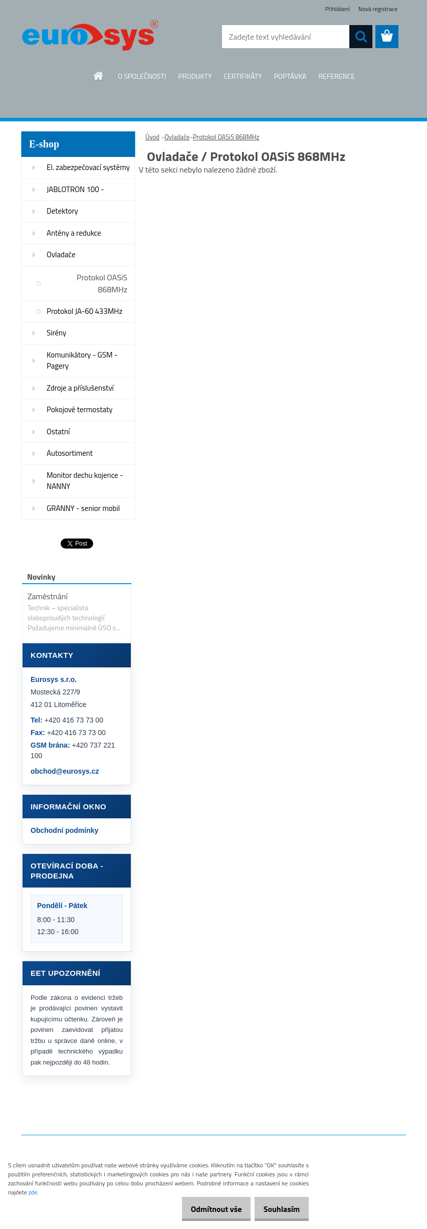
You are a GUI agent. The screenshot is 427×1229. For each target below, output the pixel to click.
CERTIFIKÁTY (243, 76)
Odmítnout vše (205, 1209)
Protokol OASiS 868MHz (102, 283)
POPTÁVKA (290, 76)
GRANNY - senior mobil (83, 508)
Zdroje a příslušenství (80, 388)
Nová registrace (377, 9)
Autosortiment (70, 453)
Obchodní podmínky (64, 830)
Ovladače (61, 254)
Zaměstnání (48, 596)
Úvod (152, 137)
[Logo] (90, 37)
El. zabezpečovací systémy (88, 167)
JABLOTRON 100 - (75, 189)
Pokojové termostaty (79, 409)
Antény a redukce (74, 233)
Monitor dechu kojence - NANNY (85, 480)
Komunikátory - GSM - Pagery (82, 360)
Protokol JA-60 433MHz (84, 311)
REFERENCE (336, 76)
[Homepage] (98, 75)
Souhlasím (278, 1209)
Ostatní (58, 431)
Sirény (56, 332)
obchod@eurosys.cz (65, 771)
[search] (360, 36)
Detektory (62, 211)
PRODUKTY (194, 76)
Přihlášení (337, 9)
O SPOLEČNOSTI (142, 76)
